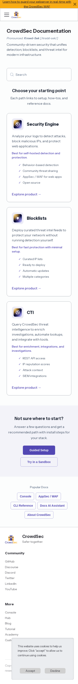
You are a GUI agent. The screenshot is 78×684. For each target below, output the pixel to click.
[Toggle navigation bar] (7, 15)
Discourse (11, 567)
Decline (55, 670)
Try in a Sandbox (39, 462)
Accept (30, 670)
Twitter (10, 578)
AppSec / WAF (48, 496)
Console (25, 496)
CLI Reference (23, 505)
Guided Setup (39, 450)
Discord (10, 572)
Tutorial (10, 629)
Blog (8, 623)
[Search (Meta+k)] (39, 74)
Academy (11, 634)
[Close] (75, 4)
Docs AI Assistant (52, 505)
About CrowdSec (39, 515)
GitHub (10, 561)
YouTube (11, 589)
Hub (8, 618)
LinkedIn (10, 584)
